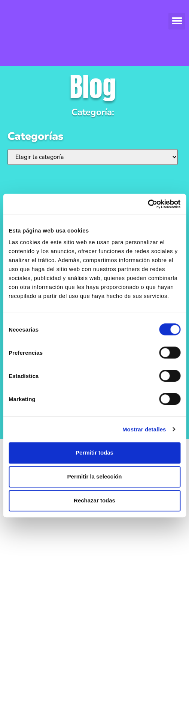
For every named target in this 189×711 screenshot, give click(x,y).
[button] (176, 21)
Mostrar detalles (144, 429)
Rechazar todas (94, 500)
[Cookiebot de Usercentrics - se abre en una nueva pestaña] (147, 204)
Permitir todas (94, 452)
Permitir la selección (94, 476)
